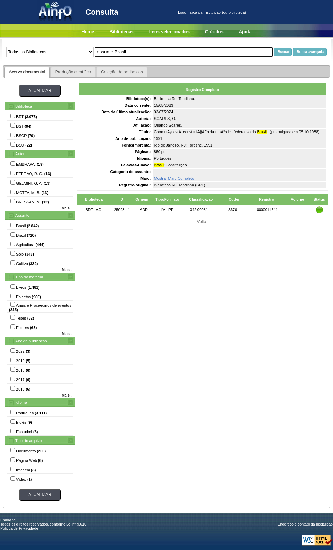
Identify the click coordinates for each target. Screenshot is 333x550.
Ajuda (245, 31)
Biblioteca (23, 106)
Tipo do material (29, 277)
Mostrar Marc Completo (174, 178)
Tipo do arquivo (28, 440)
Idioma (21, 402)
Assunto (22, 215)
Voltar (202, 221)
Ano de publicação (31, 341)
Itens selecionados (169, 31)
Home (87, 31)
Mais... (66, 208)
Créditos (214, 31)
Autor (19, 154)
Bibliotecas (121, 31)
